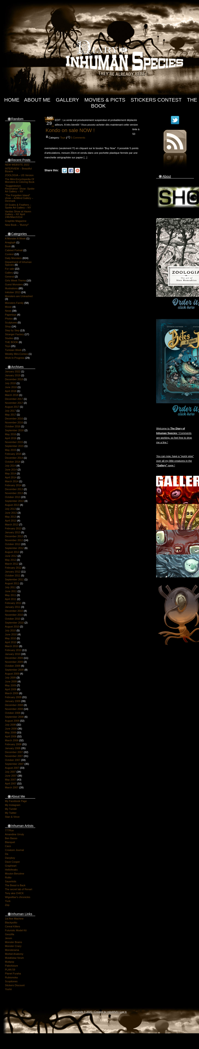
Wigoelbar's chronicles (17, 897)
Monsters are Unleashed (19, 296)
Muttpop (9, 961)
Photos (9, 318)
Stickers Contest (156, 100)
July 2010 (10, 630)
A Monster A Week (15, 238)
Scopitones (11, 981)
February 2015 (13, 453)
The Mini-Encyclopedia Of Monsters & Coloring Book (20, 180)
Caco (8, 846)
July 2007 (10, 771)
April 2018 (11, 391)
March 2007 (11, 787)
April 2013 (11, 520)
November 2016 (14, 422)
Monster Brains (13, 942)
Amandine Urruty (14, 834)
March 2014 (11, 481)
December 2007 (14, 752)
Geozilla (9, 934)
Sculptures (11, 322)
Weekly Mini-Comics (16, 354)
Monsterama (12, 950)
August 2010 (12, 626)
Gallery (67, 100)
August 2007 (12, 767)
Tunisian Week (13, 350)
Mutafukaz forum (14, 957)
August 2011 (12, 583)
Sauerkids (10, 881)
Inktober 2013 (13, 292)
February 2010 (13, 650)
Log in (123, 1011)
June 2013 (11, 512)
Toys (7, 346)
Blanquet (10, 842)
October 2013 (13, 497)
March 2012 (11, 563)
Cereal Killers (12, 926)
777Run (9, 830)
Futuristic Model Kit (16, 930)
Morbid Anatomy (14, 954)
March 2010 (11, 646)
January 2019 (13, 375)
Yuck (8, 901)
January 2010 (13, 654)
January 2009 (13, 701)
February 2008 (13, 744)
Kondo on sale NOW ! (70, 130)
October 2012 (13, 544)
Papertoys (11, 314)
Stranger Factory (14, 334)
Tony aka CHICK (14, 893)
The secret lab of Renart (18, 889)
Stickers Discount (15, 985)
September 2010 (14, 622)
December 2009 (14, 658)
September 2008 (14, 716)
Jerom (8, 938)
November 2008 (14, 709)
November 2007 (14, 756)
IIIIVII (115, 1011)
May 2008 (10, 732)
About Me (37, 100)
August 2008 (12, 720)
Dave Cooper (12, 861)
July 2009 (10, 677)
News (8, 310)
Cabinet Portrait (14, 250)
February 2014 (13, 485)
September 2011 (14, 579)
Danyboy (10, 857)
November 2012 (14, 540)
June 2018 (11, 387)
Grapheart (11, 865)
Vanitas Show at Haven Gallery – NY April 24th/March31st (18, 214)
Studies (9, 338)
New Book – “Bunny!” (17, 224)
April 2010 (11, 642)
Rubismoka (11, 977)
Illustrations (11, 288)
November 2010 (14, 614)
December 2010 (14, 610)
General (9, 276)
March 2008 (11, 740)
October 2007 (13, 760)
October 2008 (13, 712)
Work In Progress (15, 357)
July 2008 (10, 724)
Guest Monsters (14, 284)
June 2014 (11, 469)
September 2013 (14, 501)
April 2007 (11, 783)
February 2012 (13, 567)
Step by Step (12, 330)
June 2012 (11, 556)
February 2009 (13, 697)
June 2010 (11, 634)
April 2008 (11, 736)
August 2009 (12, 673)
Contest (9, 254)
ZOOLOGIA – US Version (19, 175)
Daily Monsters (13, 258)
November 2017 (14, 402)
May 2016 (10, 434)
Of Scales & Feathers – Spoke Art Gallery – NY (18, 206)
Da (6, 854)
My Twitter (11, 812)
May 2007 (10, 779)
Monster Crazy (13, 946)
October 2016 (13, 426)
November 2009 (14, 661)
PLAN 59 (10, 969)
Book (8, 246)
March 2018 (11, 395)
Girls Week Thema (15, 280)
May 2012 (10, 559)
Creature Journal (14, 850)
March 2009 (11, 693)
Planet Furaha (13, 973)
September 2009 (14, 669)
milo (109, 1011)
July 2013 (10, 508)
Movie (8, 306)
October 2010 (13, 618)
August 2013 (12, 504)
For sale (9, 268)
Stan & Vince (12, 816)
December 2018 (14, 379)
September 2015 (14, 446)
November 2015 (14, 442)
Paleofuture (11, 965)
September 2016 (14, 430)
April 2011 (11, 599)
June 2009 (11, 681)
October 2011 (13, 575)
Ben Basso (11, 838)
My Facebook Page (16, 801)
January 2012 (13, 571)
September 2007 (14, 764)
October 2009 (13, 665)
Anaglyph (10, 242)
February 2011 (13, 603)
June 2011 (11, 591)
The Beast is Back (15, 885)
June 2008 (11, 728)
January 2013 (13, 532)
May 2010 (10, 638)
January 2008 (13, 748)
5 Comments (78, 137)
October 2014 (13, 461)
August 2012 (12, 552)
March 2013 (11, 524)
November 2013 (14, 493)
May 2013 (10, 516)
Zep (7, 905)
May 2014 (10, 473)
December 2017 (14, 399)
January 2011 (13, 607)
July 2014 (10, 465)
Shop (8, 326)
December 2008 (14, 705)
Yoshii (8, 989)
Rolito (8, 877)
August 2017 (12, 406)
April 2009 (11, 689)
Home (11, 100)
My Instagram (13, 805)
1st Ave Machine (14, 918)
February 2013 (13, 528)
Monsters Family (14, 302)
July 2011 (10, 587)
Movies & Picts (104, 100)
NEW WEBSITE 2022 (17, 164)
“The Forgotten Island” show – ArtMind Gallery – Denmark (19, 198)
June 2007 (11, 775)
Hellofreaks (11, 869)
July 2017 (10, 410)
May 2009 (10, 685)
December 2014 (14, 457)
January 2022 (13, 371)
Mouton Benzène (14, 873)
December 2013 (14, 489)
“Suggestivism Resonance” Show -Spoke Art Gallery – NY (20, 188)
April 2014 (11, 477)
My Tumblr (11, 809)
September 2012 (14, 548)
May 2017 (10, 414)
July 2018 (10, 383)
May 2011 (10, 595)
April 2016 (11, 438)
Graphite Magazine (16, 221)
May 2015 (10, 450)
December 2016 (14, 418)
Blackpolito (11, 922)
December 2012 (14, 536)
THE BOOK (11, 342)
